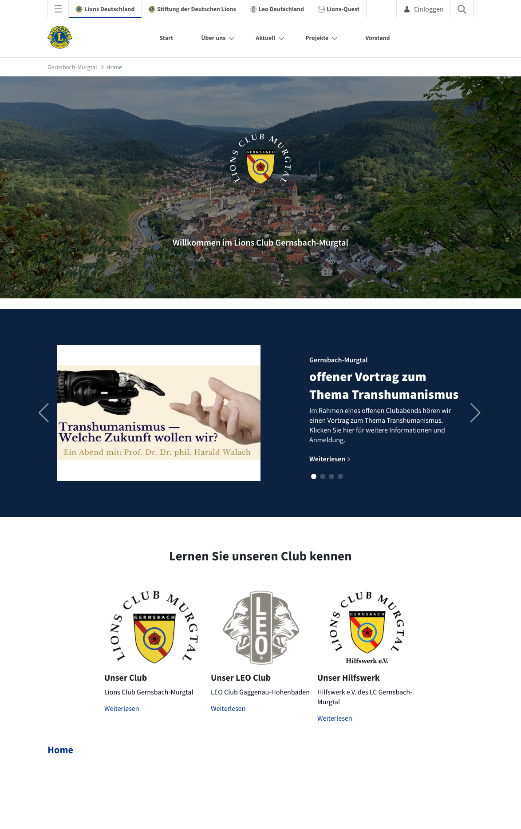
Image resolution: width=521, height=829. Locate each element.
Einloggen (423, 8)
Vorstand (377, 38)
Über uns (213, 38)
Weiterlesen (121, 708)
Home (60, 750)
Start (166, 38)
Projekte (316, 38)
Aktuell (265, 38)
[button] (313, 476)
